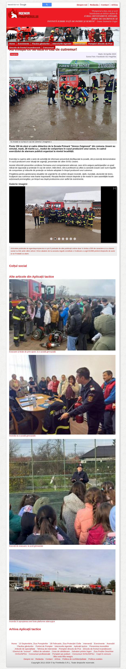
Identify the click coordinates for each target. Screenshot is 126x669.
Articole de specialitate (25, 649)
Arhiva (114, 5)
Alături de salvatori (41, 651)
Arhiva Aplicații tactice (25, 629)
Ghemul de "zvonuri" (22, 651)
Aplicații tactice (80, 646)
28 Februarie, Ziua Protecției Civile (65, 643)
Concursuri (48, 47)
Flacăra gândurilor (41, 43)
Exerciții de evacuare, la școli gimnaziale (26, 546)
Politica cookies (95, 659)
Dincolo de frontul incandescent (24, 47)
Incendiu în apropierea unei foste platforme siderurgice (32, 621)
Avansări (111, 643)
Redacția (94, 5)
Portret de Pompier (44, 646)
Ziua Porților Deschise (103, 651)
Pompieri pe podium (61, 654)
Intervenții (87, 643)
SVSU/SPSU (21, 654)
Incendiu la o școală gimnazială (22, 436)
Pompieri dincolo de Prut (100, 43)
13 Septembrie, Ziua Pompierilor (33, 643)
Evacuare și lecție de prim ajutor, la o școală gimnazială (32, 352)
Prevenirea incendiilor (99, 646)
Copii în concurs (103, 654)
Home (12, 43)
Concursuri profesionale (39, 654)
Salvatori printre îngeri (82, 651)
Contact (105, 5)
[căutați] (23, 4)
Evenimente (23, 43)
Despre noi (82, 5)
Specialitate (79, 43)
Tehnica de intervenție (47, 649)
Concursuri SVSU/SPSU (83, 654)
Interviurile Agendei (62, 43)
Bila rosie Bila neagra (63, 656)
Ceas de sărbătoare (61, 651)
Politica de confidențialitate (74, 659)
